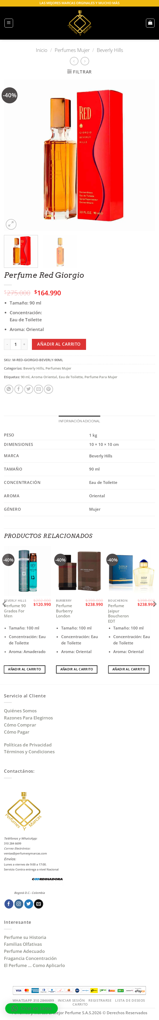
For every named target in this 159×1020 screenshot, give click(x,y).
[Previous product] (85, 61)
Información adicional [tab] (79, 421)
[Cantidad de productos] (15, 344)
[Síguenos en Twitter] (28, 904)
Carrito (80, 1004)
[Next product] (74, 61)
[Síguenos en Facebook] (9, 904)
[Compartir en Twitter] (28, 389)
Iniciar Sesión (71, 1000)
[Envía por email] (38, 389)
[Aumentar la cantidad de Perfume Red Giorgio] (24, 344)
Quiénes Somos (21, 711)
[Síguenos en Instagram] (19, 904)
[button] (8, 23)
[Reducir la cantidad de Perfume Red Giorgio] (7, 344)
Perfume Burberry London (64, 611)
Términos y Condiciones (29, 752)
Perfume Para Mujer (100, 377)
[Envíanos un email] (38, 904)
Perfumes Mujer (72, 50)
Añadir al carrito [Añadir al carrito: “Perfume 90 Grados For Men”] (24, 669)
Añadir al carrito (59, 344)
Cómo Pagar (16, 732)
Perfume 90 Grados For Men (15, 611)
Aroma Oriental (44, 377)
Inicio (41, 50)
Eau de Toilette (71, 377)
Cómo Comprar (20, 725)
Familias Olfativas (23, 945)
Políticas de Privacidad (28, 745)
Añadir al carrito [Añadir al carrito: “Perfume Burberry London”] (76, 669)
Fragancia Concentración (31, 958)
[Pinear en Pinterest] (48, 389)
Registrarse (99, 1000)
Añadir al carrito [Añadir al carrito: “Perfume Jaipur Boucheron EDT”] (128, 669)
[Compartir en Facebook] (19, 389)
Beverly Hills (110, 50)
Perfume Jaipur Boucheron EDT (118, 614)
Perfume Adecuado (25, 952)
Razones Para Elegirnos (29, 718)
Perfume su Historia (25, 937)
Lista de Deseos (130, 1000)
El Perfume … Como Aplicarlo (34, 966)
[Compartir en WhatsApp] (9, 389)
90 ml (25, 377)
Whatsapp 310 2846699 (33, 1000)
